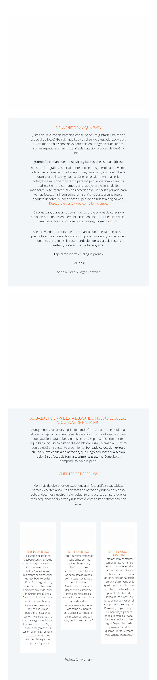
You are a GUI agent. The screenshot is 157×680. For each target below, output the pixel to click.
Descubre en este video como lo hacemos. (78, 203)
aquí (113, 221)
